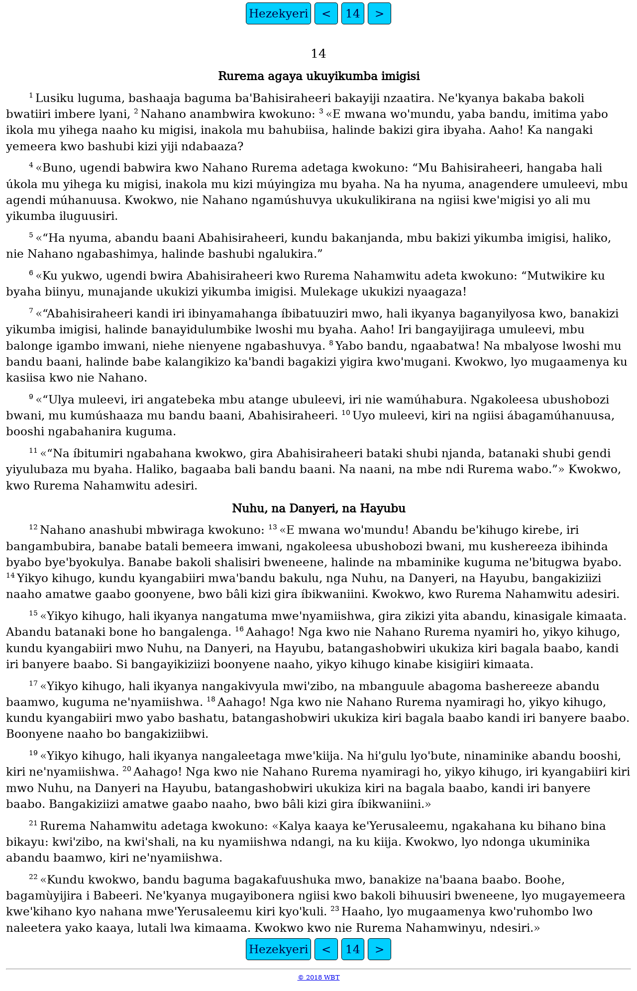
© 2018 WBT (319, 977)
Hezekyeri (278, 13)
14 (352, 13)
